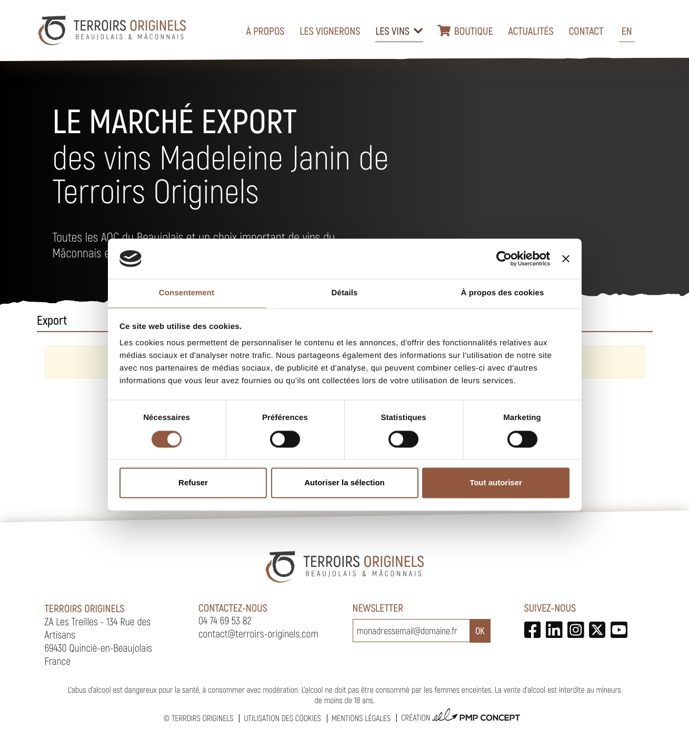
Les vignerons (329, 30)
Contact (585, 30)
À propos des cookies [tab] (502, 293)
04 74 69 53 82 (225, 620)
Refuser (193, 482)
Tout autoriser (496, 482)
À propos (265, 30)
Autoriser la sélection (344, 482)
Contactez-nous (232, 607)
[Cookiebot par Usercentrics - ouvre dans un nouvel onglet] (504, 258)
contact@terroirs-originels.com (258, 633)
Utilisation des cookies (282, 718)
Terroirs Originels (203, 718)
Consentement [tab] (186, 293)
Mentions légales (361, 718)
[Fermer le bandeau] (566, 258)
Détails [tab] (345, 293)
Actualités (530, 30)
